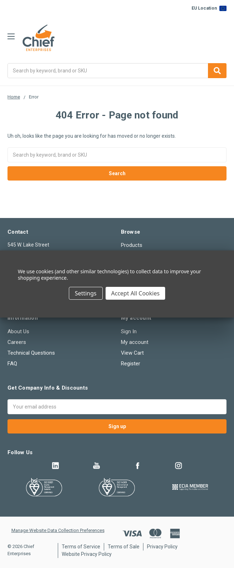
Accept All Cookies (135, 293)
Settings (86, 293)
